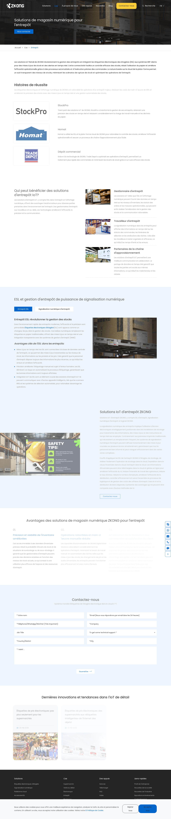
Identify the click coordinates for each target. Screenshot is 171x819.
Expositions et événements (144, 795)
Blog (111, 5)
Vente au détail (69, 788)
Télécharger (104, 788)
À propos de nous (70, 5)
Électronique (68, 792)
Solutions (46, 5)
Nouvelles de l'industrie (143, 792)
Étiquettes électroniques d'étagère (39, 327)
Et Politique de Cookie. (95, 810)
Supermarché (69, 784)
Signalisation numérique (23, 788)
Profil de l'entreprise (142, 784)
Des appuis (87, 5)
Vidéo (102, 795)
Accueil (18, 47)
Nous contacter (23, 31)
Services (103, 784)
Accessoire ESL (19, 795)
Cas (56, 5)
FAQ (101, 792)
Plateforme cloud (20, 792)
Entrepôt (34, 47)
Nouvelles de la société (143, 788)
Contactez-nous (126, 5)
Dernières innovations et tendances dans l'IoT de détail (85, 697)
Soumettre (85, 671)
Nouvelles (100, 5)
